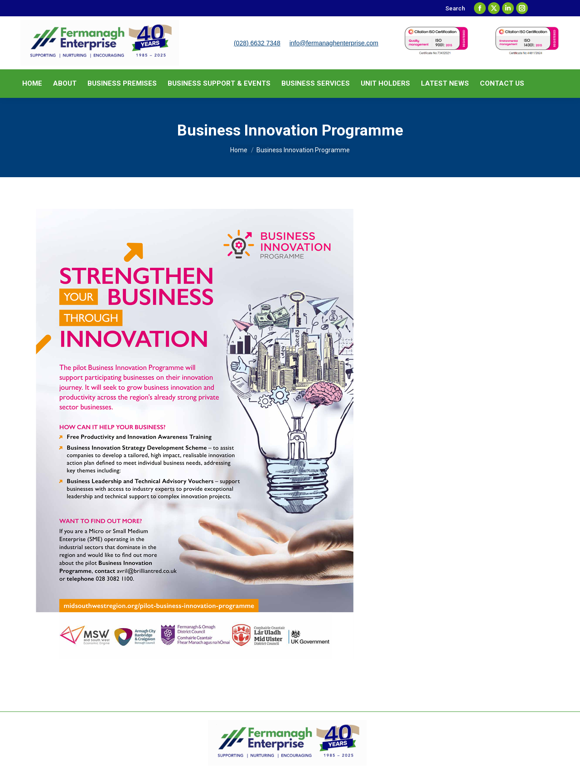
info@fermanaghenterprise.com (334, 43)
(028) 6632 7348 (257, 43)
